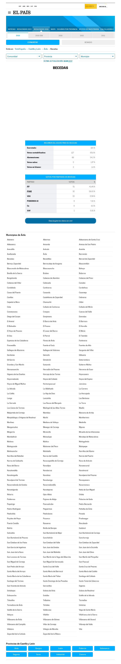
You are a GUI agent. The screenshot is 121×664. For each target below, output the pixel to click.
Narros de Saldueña (15, 461)
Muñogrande (12, 446)
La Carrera (83, 389)
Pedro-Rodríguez (14, 509)
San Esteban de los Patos (17, 543)
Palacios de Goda (86, 499)
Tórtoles (46, 605)
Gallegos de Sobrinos (51, 350)
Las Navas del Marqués (52, 403)
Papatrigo (11, 504)
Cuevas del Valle (85, 312)
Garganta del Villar (86, 350)
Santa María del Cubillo (88, 571)
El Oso (9, 336)
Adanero (10, 240)
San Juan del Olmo (86, 552)
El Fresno (46, 326)
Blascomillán (84, 264)
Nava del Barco (13, 466)
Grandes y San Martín (15, 365)
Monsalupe (47, 437)
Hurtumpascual (49, 384)
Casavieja (83, 292)
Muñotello (47, 451)
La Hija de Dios (49, 393)
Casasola (46, 292)
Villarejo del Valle (86, 624)
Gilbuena (82, 355)
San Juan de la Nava (15, 552)
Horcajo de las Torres (51, 374)
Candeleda (11, 288)
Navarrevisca (84, 485)
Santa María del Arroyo (16, 571)
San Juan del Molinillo (51, 552)
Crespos (46, 312)
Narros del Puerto (86, 456)
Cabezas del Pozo (86, 278)
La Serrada (11, 403)
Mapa (53, 29)
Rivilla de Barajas (50, 528)
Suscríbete (90, 6)
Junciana (82, 384)
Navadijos (47, 466)
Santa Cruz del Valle (51, 567)
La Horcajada (84, 393)
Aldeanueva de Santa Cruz (89, 240)
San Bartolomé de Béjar (52, 533)
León (60, 648)
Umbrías (82, 605)
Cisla (9, 307)
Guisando (46, 365)
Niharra (10, 494)
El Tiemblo (83, 336)
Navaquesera (84, 480)
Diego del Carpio (13, 317)
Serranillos (47, 586)
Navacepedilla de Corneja (53, 461)
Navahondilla (12, 470)
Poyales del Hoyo (14, 518)
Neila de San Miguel (87, 490)
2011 (103, 36)
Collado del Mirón (86, 307)
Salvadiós (11, 533)
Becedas (10, 259)
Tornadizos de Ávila (15, 605)
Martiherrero (84, 418)
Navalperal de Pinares (88, 475)
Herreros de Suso (86, 369)
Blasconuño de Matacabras (18, 268)
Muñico (46, 442)
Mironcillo (47, 432)
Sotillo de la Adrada (86, 595)
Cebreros (82, 297)
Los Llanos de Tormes (15, 408)
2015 (82, 36)
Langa (9, 398)
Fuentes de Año (85, 345)
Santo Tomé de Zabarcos (89, 581)
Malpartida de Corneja (16, 413)
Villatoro (10, 629)
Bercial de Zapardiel (87, 259)
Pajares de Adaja (49, 499)
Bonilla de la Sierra (14, 273)
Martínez (10, 422)
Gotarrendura (84, 360)
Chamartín (47, 302)
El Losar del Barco (50, 331)
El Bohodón (11, 326)
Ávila (45, 254)
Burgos (38, 648)
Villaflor (46, 615)
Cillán (81, 302)
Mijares (82, 427)
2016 (60, 36)
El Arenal (10, 321)
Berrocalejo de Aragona (52, 264)
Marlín (45, 418)
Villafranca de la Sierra (88, 615)
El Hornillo (83, 326)
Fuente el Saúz (49, 345)
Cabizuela (47, 283)
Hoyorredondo (13, 379)
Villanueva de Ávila (14, 619)
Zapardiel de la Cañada (16, 634)
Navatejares (48, 490)
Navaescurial (84, 466)
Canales (82, 283)
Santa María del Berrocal (53, 571)
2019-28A (39, 36)
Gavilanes (11, 355)
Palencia (82, 648)
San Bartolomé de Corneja (89, 533)
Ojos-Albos (47, 494)
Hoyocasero (84, 374)
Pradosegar (83, 518)
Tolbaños (46, 600)
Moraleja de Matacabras (88, 437)
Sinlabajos (11, 591)
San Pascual (84, 562)
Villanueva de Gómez (51, 619)
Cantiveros (47, 288)
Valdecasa (47, 610)
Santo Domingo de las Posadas (55, 581)
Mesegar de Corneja (51, 427)
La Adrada (11, 389)
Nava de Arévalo (85, 461)
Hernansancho (13, 369)
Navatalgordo (12, 490)
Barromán (83, 254)
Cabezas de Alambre (51, 278)
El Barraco (83, 321)
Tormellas (83, 600)
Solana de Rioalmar (87, 591)
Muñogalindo (84, 442)
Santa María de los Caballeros (19, 576)
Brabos (46, 273)
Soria (38, 654)
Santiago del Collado (87, 576)
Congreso (33, 42)
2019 (18, 36)
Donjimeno (47, 317)
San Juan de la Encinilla (88, 547)
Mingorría (11, 432)
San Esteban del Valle (51, 543)
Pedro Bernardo (85, 504)
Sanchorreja (84, 538)
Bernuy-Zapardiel (14, 264)
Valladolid (60, 654)
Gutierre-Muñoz (85, 365)
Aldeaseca (11, 244)
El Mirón (82, 331)
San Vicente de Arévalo (16, 586)
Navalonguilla (12, 475)
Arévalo (46, 249)
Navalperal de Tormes (16, 480)
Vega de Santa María (87, 610)
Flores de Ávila (49, 341)
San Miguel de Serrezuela (53, 562)
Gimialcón (47, 360)
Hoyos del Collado (50, 379)
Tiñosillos (11, 600)
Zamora (82, 654)
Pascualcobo (48, 504)
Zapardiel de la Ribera (51, 634)
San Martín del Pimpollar (88, 557)
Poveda (82, 514)
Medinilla (82, 422)
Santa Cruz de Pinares (88, 567)
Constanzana (12, 312)
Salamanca (104, 648)
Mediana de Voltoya (50, 422)
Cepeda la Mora (13, 302)
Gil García (11, 360)
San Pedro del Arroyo (15, 567)
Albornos (46, 240)
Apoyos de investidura (89, 29)
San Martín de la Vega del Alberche (57, 557)
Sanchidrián (48, 538)
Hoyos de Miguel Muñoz (16, 384)
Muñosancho (12, 451)
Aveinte (82, 249)
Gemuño (46, 355)
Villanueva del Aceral (87, 619)
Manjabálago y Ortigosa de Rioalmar (21, 418)
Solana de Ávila (49, 591)
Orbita (81, 494)
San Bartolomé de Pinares (17, 538)
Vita (80, 629)
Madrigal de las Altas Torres (54, 408)
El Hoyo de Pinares (14, 331)
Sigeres (82, 586)
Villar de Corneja (49, 624)
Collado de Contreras (51, 307)
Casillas (10, 297)
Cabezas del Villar (14, 283)
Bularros (82, 273)
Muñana (10, 442)
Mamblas (46, 413)
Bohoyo (82, 268)
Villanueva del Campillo (16, 624)
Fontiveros (83, 341)
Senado (88, 42)
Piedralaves (47, 514)
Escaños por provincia (67, 29)
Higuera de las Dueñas (16, 374)
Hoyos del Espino (85, 379)
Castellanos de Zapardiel (53, 297)
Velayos (10, 615)
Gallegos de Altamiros (15, 350)
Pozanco (46, 518)
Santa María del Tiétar (52, 576)
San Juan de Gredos (51, 547)
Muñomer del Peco (50, 446)
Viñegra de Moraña (50, 629)
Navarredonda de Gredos (17, 485)
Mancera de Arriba (86, 413)
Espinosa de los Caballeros (17, 341)
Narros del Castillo (50, 456)
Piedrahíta (11, 514)
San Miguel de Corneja (16, 562)
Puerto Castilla (13, 523)
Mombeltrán (12, 437)
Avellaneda (11, 254)
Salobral (82, 528)
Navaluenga (48, 480)
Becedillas (47, 259)
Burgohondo (12, 278)
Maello (81, 408)
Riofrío (9, 528)
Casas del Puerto (14, 292)
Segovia (16, 654)
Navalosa (46, 475)
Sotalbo (46, 595)
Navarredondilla (49, 485)
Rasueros (47, 523)
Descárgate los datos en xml (60, 221)
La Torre (82, 403)
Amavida (46, 244)
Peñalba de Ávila (85, 509)
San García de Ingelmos (16, 547)
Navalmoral (83, 470)
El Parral (46, 336)
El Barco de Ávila (49, 321)
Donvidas (82, 317)
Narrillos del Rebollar (15, 456)
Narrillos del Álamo (86, 451)
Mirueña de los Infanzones (89, 432)
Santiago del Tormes (15, 581)
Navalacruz (47, 470)
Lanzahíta (47, 398)
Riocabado (83, 523)
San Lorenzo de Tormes (16, 557)
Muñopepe (83, 446)
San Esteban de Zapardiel (89, 543)
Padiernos (11, 499)
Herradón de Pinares (51, 369)
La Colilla (10, 393)
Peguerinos (47, 509)
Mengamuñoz (12, 427)
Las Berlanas (84, 398)
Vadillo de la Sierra (14, 610)
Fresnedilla (11, 345)
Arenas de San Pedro (87, 244)
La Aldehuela (48, 389)
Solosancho (11, 595)
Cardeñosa (83, 288)
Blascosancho (48, 268)
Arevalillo (10, 249)
